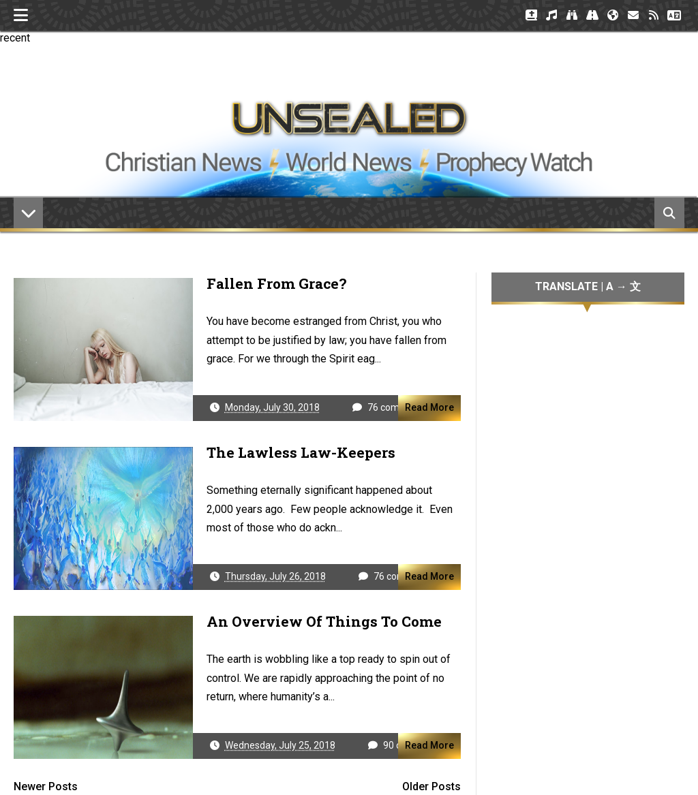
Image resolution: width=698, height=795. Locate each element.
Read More (429, 407)
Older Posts (431, 786)
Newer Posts (46, 786)
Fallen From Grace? (276, 283)
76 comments (397, 407)
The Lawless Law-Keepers (301, 452)
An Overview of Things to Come (324, 621)
